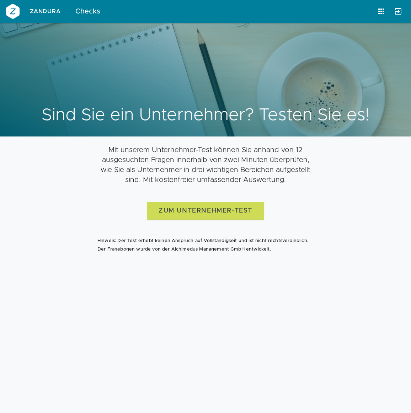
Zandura (45, 11)
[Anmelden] (398, 11)
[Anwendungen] (381, 11)
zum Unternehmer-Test (205, 211)
